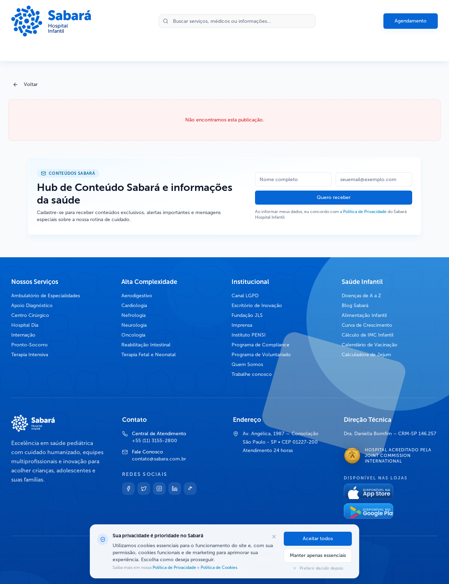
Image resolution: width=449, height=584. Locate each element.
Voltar (25, 84)
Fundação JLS (247, 315)
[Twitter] (144, 488)
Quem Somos (247, 364)
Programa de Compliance (260, 345)
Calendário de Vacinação (369, 345)
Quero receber (333, 197)
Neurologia (134, 325)
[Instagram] (159, 488)
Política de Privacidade (365, 211)
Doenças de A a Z (361, 296)
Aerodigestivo (136, 296)
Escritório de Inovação (257, 305)
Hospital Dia (24, 325)
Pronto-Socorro (29, 345)
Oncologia (133, 335)
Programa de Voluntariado (261, 355)
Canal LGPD (245, 296)
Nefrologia (133, 315)
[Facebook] (128, 488)
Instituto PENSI (249, 335)
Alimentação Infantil (364, 315)
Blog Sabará (355, 305)
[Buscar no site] (237, 21)
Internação (23, 335)
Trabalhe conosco (252, 374)
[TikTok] (190, 488)
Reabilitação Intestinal (145, 345)
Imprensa (242, 325)
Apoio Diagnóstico (32, 305)
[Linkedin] (174, 488)
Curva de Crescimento (367, 325)
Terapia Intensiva (29, 355)
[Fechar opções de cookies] (274, 536)
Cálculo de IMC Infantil (368, 335)
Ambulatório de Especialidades (45, 296)
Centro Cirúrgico (30, 315)
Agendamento (411, 21)
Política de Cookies (218, 567)
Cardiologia (134, 305)
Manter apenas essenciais (318, 555)
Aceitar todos (318, 539)
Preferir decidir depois (318, 568)
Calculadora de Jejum (366, 355)
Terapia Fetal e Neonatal (148, 355)
